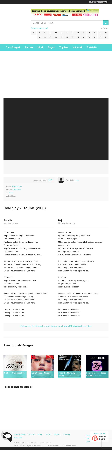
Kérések (77, 47)
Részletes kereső (39, 28)
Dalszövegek (13, 47)
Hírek (40, 47)
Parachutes (17, 186)
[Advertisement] (56, 71)
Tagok (51, 47)
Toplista (63, 47)
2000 (11, 193)
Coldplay (17, 189)
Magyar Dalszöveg (15, 23)
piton (77, 180)
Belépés (92, 2)
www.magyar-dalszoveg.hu (25, 442)
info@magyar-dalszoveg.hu (32, 445)
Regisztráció (102, 2)
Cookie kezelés (69, 445)
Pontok (29, 47)
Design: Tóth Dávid (88, 437)
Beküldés (92, 47)
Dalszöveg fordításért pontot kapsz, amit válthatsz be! (56, 326)
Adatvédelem (53, 445)
